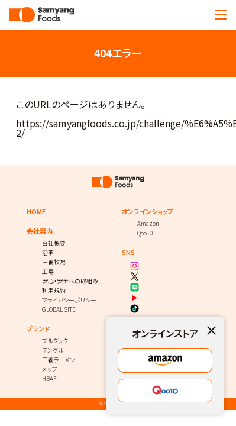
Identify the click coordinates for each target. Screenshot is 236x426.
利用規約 (54, 290)
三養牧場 (54, 261)
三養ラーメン (58, 359)
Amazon (148, 223)
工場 (48, 271)
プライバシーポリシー (69, 299)
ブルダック (55, 340)
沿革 (48, 252)
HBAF (49, 378)
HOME (36, 211)
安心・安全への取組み (70, 280)
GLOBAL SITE (59, 309)
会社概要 (54, 242)
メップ (49, 368)
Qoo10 (145, 232)
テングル (52, 350)
